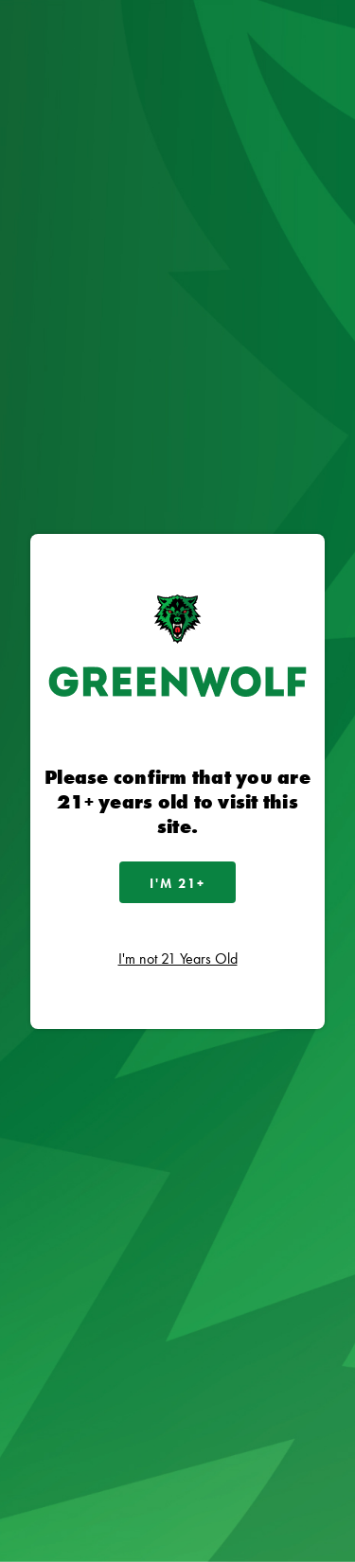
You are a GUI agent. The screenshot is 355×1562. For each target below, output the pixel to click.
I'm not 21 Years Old (178, 958)
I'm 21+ (177, 883)
